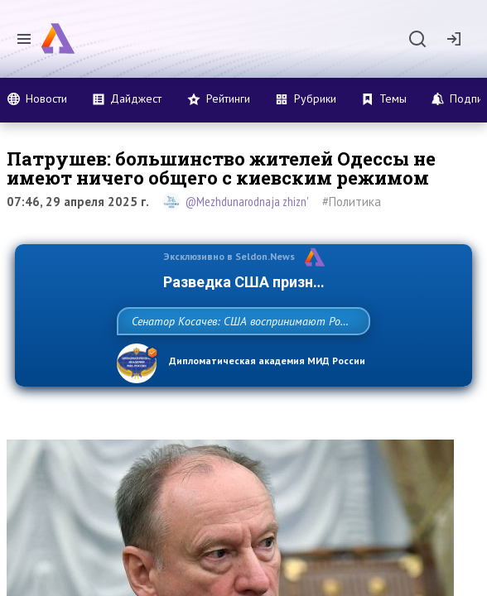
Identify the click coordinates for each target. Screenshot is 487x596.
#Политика (351, 201)
